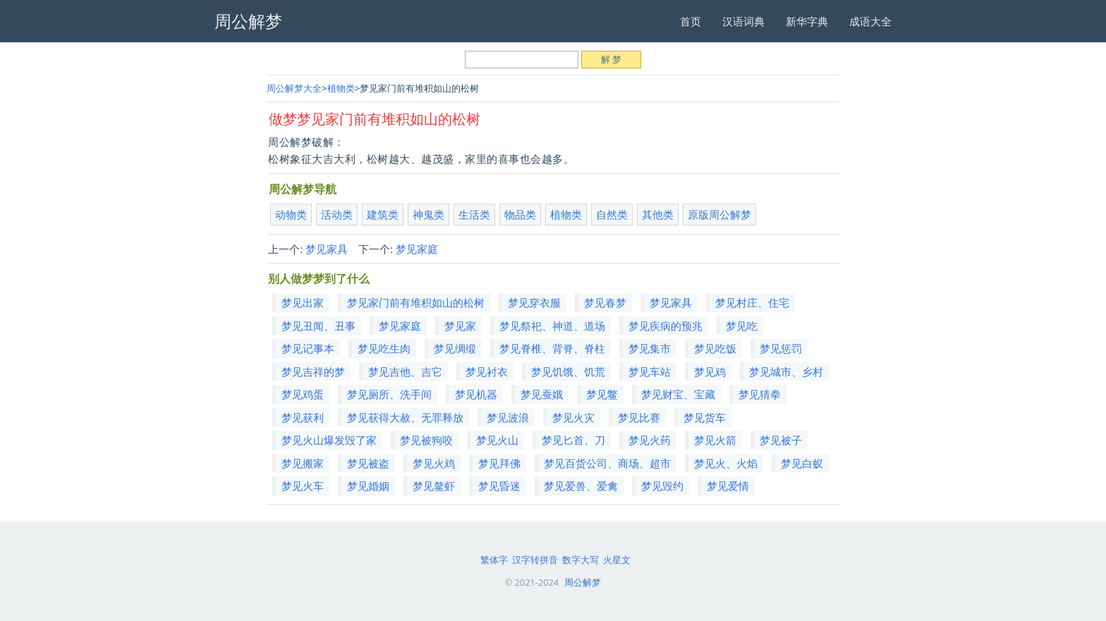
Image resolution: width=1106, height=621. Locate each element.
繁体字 (494, 559)
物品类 (520, 214)
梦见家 (460, 326)
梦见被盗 (368, 463)
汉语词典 (743, 21)
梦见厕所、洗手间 (389, 394)
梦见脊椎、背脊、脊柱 (552, 348)
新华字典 (807, 21)
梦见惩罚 (781, 348)
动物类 (291, 214)
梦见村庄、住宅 (752, 302)
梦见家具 (326, 249)
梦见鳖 (602, 394)
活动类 (337, 214)
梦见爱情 (728, 486)
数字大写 (580, 559)
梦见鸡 (710, 371)
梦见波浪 (508, 417)
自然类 (612, 214)
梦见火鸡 (434, 463)
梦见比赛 (639, 417)
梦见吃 (742, 326)
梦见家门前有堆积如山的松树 (416, 302)
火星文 (617, 559)
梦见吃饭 (715, 348)
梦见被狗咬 (426, 440)
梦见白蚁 (802, 463)
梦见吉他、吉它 (405, 371)
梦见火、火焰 (726, 463)
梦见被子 (781, 440)
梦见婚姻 (368, 486)
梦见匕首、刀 (573, 440)
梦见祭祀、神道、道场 (552, 326)
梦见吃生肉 (384, 348)
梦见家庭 (417, 249)
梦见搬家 (302, 463)
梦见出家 (302, 302)
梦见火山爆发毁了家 (329, 440)
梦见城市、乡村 (786, 371)
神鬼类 (428, 214)
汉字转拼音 (535, 559)
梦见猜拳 (760, 394)
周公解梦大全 (294, 88)
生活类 (474, 214)
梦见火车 (302, 486)
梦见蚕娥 (542, 394)
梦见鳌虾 (434, 486)
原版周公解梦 (719, 214)
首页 (690, 21)
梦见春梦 (605, 302)
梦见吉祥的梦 (313, 371)
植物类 (341, 88)
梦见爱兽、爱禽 (581, 486)
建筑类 (383, 214)
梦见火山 (497, 440)
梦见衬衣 (487, 371)
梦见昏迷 (499, 486)
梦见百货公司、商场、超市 (607, 463)
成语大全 (870, 21)
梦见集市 (649, 348)
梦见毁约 (662, 486)
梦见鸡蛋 (302, 394)
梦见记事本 (307, 348)
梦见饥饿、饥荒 (568, 371)
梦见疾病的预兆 (665, 326)
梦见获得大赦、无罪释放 (405, 417)
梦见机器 (476, 394)
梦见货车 (704, 417)
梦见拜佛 (499, 463)
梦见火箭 (715, 440)
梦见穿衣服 (534, 302)
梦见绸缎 (455, 348)
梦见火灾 (573, 417)
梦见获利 (302, 417)
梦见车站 (649, 371)
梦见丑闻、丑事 (318, 326)
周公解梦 (582, 582)
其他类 (658, 214)
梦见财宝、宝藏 (678, 394)
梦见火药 (649, 440)
